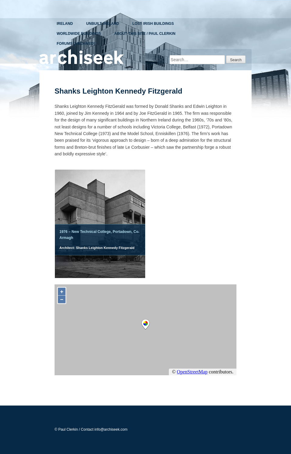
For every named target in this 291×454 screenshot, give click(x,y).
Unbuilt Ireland (102, 24)
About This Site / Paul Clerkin (145, 33)
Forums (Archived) (76, 43)
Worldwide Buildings (79, 33)
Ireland (65, 24)
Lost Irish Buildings (153, 24)
